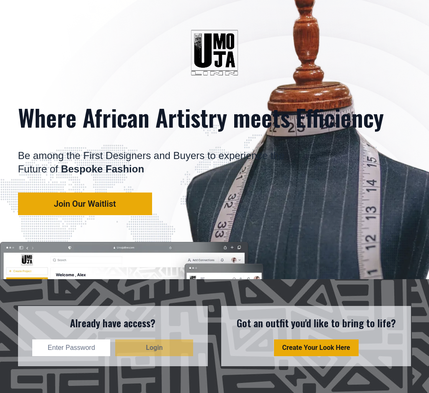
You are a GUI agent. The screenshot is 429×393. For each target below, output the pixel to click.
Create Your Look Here (316, 348)
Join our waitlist (85, 204)
